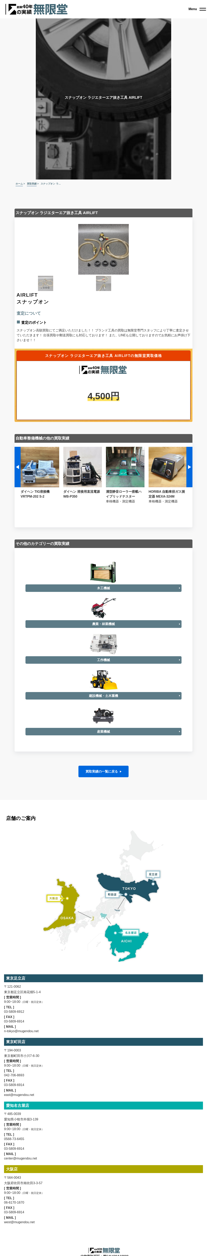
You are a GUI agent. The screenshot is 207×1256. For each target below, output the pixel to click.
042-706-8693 (14, 1158)
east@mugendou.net (19, 1178)
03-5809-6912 (14, 1095)
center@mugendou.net (20, 1242)
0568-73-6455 (14, 1222)
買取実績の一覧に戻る (102, 855)
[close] (197, 9)
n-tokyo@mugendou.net (21, 1114)
